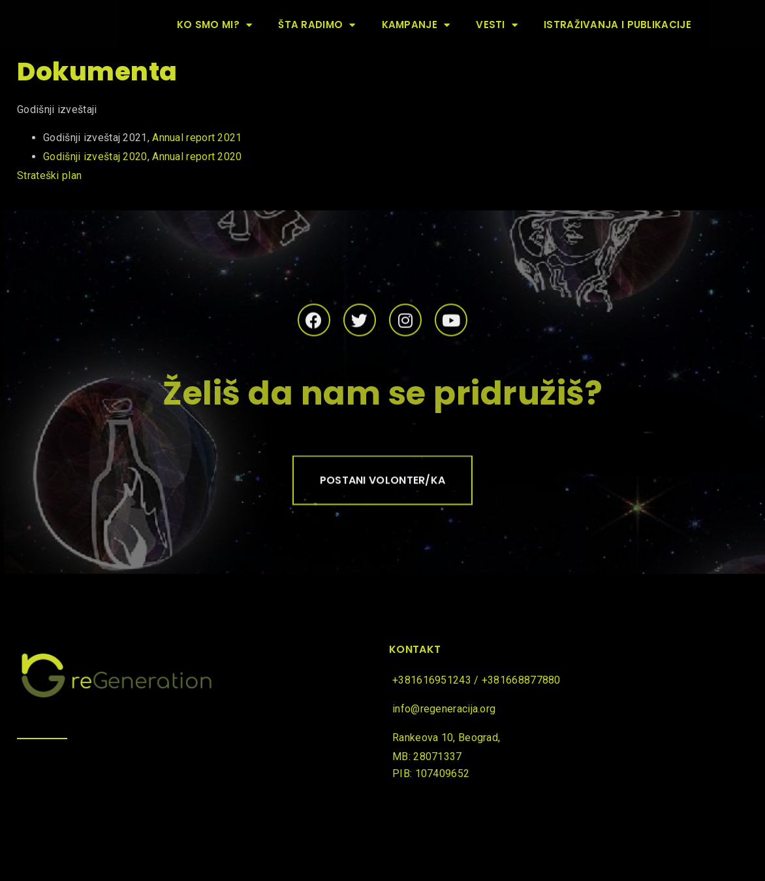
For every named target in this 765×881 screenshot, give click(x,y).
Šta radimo (316, 25)
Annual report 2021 (197, 137)
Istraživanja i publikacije (617, 24)
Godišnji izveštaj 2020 (95, 156)
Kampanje (416, 25)
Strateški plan (51, 175)
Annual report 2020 (197, 156)
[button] (382, 484)
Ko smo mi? (214, 25)
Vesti (497, 25)
